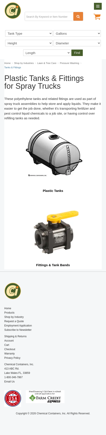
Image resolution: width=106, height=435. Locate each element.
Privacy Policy (12, 357)
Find (77, 52)
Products (9, 312)
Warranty (9, 353)
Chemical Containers (14, 12)
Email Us (9, 381)
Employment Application (18, 325)
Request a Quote (14, 321)
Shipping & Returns (15, 336)
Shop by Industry (14, 316)
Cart (6, 344)
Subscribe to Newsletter (18, 329)
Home (7, 308)
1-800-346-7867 (13, 377)
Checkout (9, 349)
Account (9, 340)
